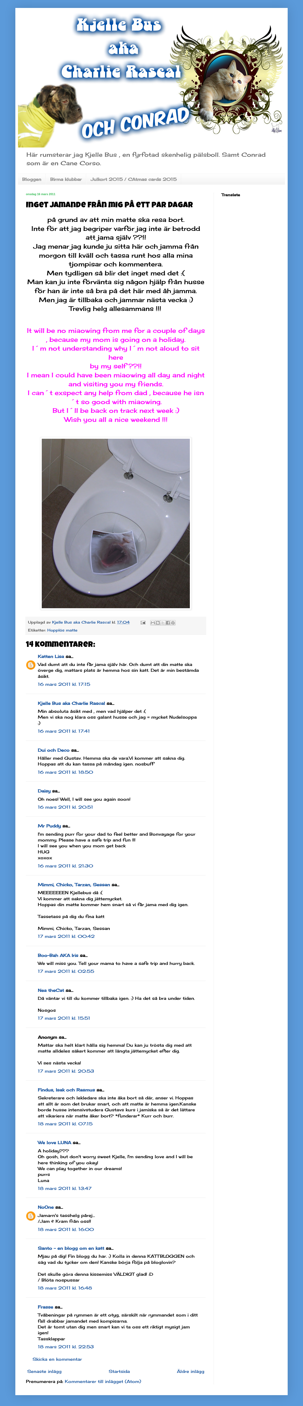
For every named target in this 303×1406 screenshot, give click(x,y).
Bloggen (31, 179)
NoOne (46, 1207)
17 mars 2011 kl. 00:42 (66, 936)
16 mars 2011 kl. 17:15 (64, 684)
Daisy (44, 791)
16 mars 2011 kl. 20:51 (65, 807)
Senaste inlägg (44, 1371)
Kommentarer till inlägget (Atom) (103, 1381)
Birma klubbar (66, 179)
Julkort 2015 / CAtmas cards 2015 (134, 179)
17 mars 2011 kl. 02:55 (66, 971)
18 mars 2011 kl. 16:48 (65, 1288)
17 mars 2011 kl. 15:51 (64, 1018)
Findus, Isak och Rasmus (66, 1089)
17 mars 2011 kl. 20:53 (66, 1071)
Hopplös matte (62, 630)
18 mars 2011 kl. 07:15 (65, 1123)
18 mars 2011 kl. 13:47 (64, 1188)
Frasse (45, 1307)
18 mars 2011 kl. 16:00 (66, 1229)
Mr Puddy (49, 826)
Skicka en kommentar (57, 1359)
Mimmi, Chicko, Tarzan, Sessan (74, 884)
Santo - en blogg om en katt (71, 1248)
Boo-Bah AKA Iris (58, 955)
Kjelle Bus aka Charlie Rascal (71, 703)
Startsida (119, 1371)
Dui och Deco (54, 750)
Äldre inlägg (190, 1371)
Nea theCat (51, 990)
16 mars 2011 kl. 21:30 (65, 865)
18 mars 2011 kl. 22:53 (66, 1346)
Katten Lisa (51, 656)
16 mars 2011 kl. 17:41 (64, 731)
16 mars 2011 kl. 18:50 (65, 772)
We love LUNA (54, 1142)
